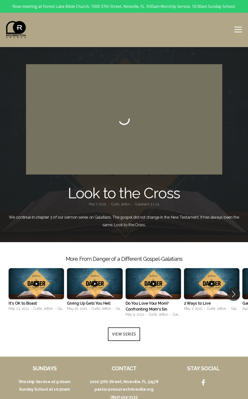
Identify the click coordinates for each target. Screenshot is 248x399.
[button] (233, 281)
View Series (124, 321)
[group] (36, 278)
